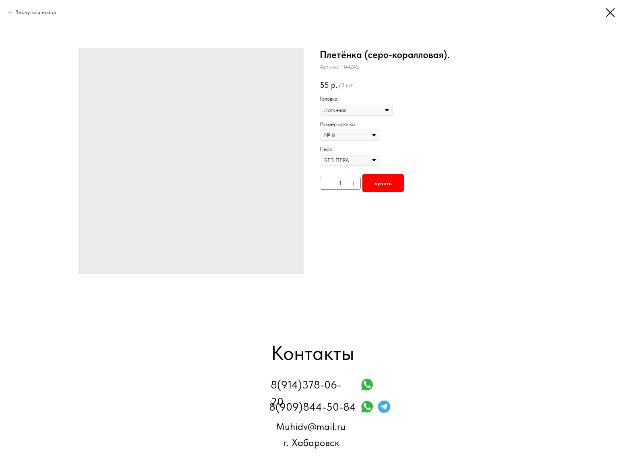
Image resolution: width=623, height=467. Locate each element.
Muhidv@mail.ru (310, 426)
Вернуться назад (35, 12)
